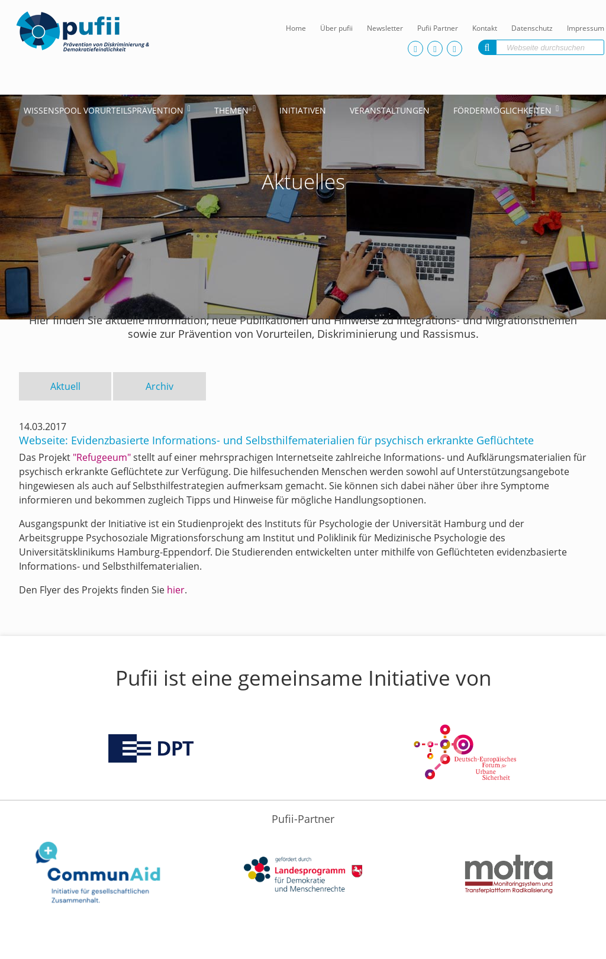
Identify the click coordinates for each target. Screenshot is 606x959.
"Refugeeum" (102, 457)
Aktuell (65, 386)
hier (176, 589)
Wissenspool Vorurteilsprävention (103, 110)
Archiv (159, 386)
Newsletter (385, 28)
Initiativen (302, 110)
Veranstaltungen (390, 110)
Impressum (585, 28)
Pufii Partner (437, 28)
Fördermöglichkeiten (502, 110)
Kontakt (484, 28)
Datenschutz (532, 28)
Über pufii (336, 28)
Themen (231, 110)
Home (296, 28)
